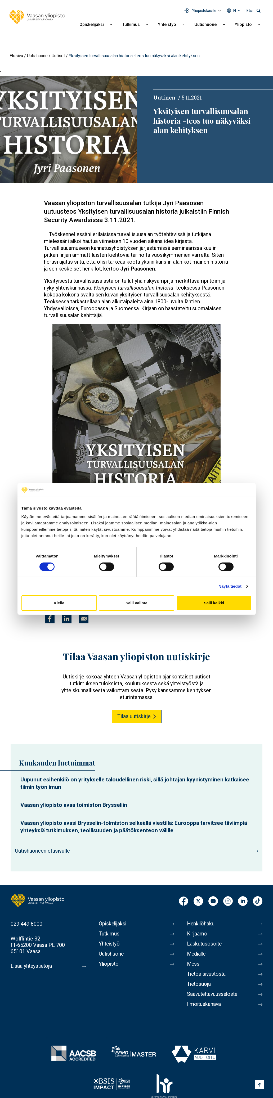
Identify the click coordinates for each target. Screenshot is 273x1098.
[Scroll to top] (260, 1085)
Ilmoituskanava (204, 1004)
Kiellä (59, 603)
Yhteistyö (167, 24)
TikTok (257, 901)
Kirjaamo (197, 934)
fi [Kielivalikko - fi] (234, 10)
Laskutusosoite (205, 944)
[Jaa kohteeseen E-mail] (83, 618)
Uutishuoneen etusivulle (42, 851)
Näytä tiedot (229, 586)
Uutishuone (205, 24)
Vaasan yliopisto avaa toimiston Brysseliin (73, 805)
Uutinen (164, 97)
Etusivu (16, 55)
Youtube (213, 901)
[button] (136, 443)
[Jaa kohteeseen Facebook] (50, 618)
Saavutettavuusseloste (213, 994)
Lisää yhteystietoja (32, 966)
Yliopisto (243, 24)
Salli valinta (136, 603)
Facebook (183, 901)
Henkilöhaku (201, 924)
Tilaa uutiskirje (134, 716)
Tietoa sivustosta (207, 974)
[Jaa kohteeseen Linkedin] (66, 618)
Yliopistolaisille (204, 10)
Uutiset (58, 55)
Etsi (250, 10)
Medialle (197, 954)
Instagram (228, 901)
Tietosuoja (199, 984)
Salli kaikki (214, 603)
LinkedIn (243, 901)
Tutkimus (131, 24)
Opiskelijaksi (91, 24)
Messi (194, 964)
